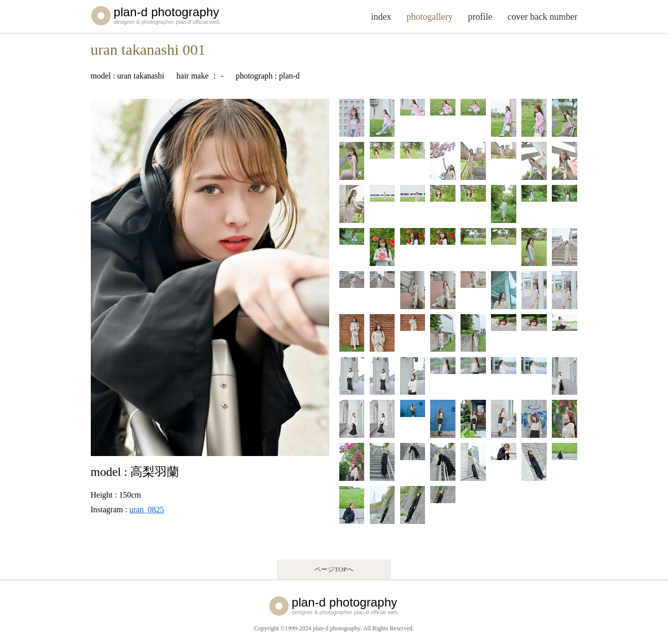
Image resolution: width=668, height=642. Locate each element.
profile (480, 17)
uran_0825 (146, 509)
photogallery (430, 17)
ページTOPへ (333, 569)
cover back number (543, 17)
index (381, 17)
